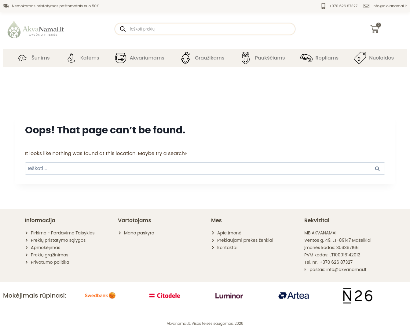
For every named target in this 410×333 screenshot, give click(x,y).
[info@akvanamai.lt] (366, 6)
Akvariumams (147, 57)
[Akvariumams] (121, 58)
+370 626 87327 (343, 6)
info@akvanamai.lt (389, 6)
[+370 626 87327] (323, 6)
